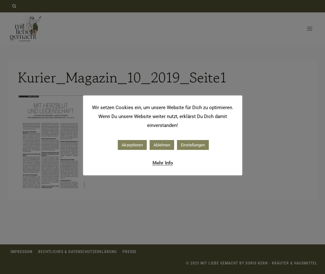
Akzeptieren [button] (132, 145)
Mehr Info (162, 163)
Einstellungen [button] (193, 145)
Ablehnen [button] (161, 145)
